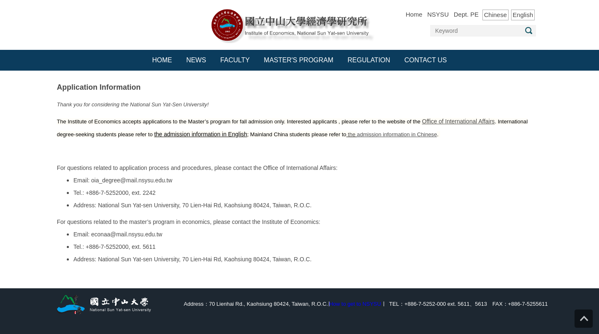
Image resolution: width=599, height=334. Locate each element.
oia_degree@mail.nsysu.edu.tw (132, 180)
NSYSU (438, 14)
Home (414, 14)
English (523, 14)
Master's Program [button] (299, 60)
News (196, 60)
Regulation (369, 60)
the (352, 134)
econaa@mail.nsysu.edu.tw (126, 234)
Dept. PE (466, 14)
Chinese (495, 14)
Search (528, 30)
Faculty (235, 60)
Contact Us (425, 60)
